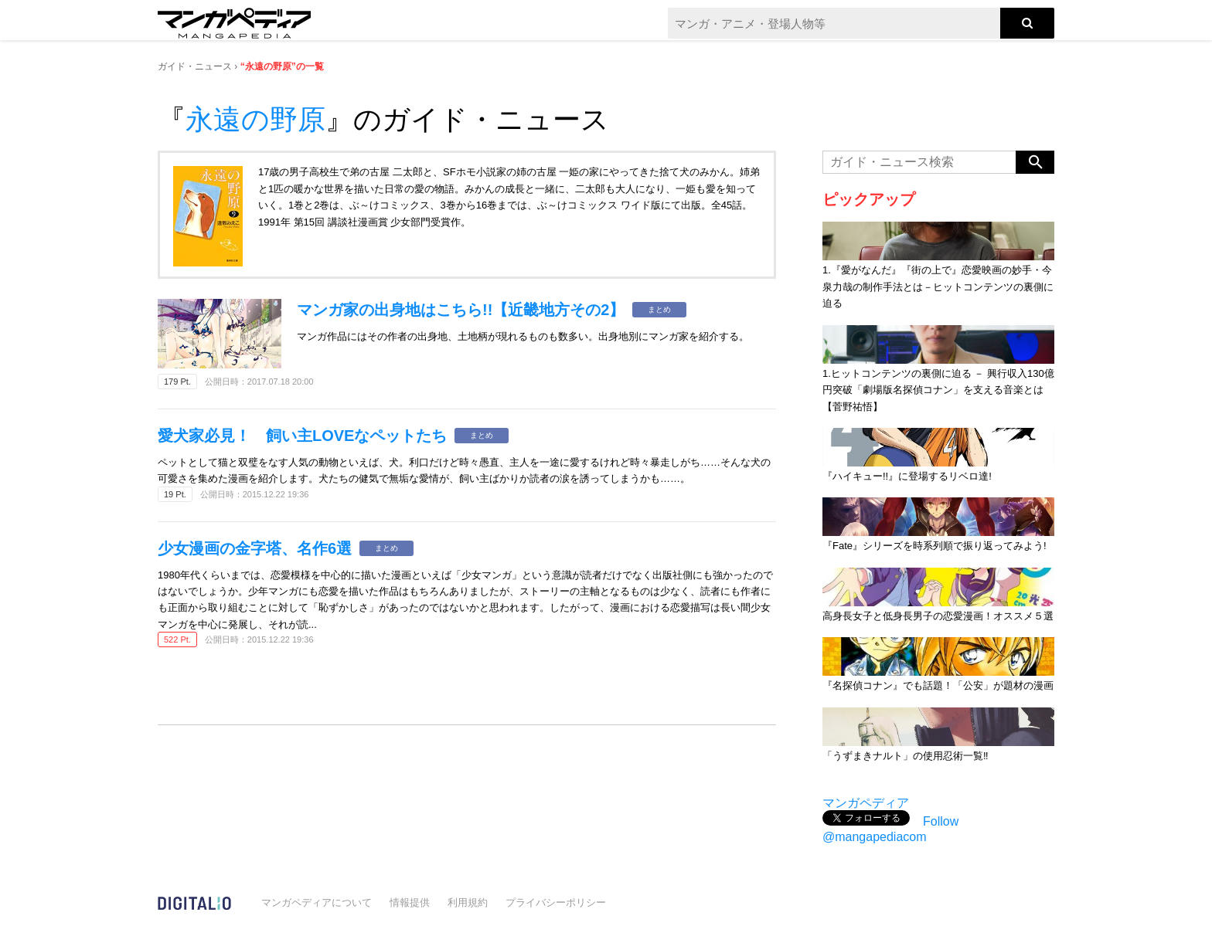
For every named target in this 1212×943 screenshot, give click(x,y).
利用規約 (468, 902)
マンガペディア (865, 802)
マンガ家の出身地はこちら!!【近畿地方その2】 (461, 309)
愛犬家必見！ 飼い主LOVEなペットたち (302, 435)
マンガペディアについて (316, 902)
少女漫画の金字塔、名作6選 (255, 548)
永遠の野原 (255, 119)
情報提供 (410, 902)
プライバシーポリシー (556, 902)
